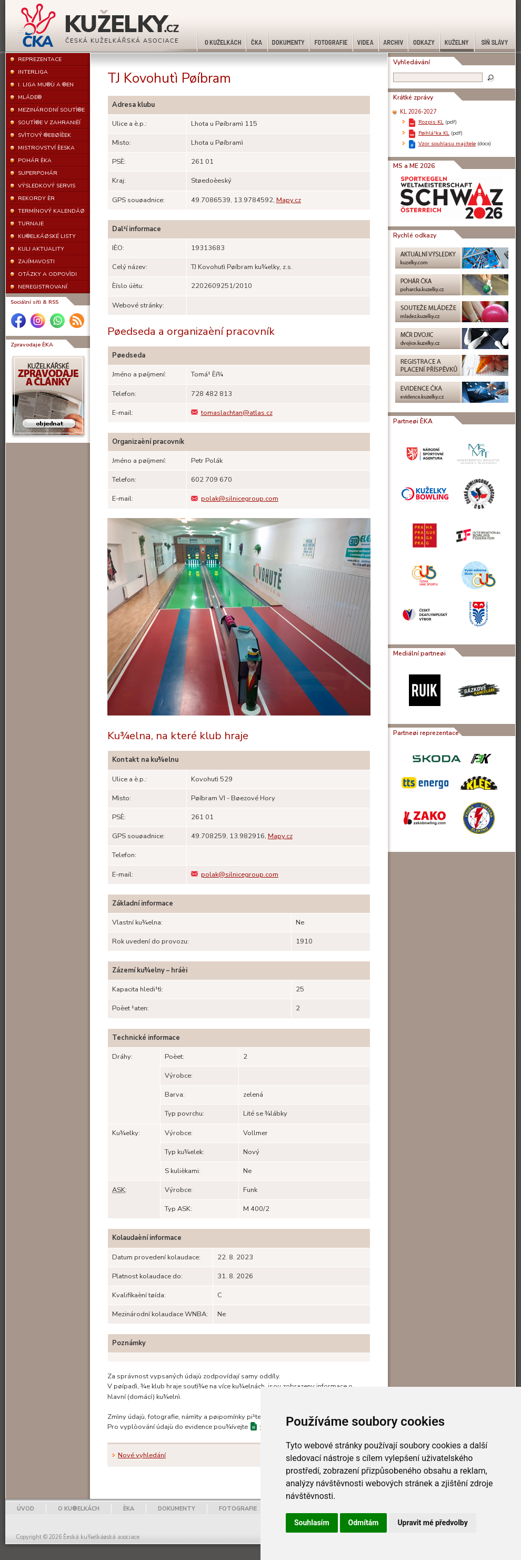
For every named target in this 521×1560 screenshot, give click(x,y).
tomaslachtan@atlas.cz (232, 413)
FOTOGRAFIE (238, 1509)
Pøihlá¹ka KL (433, 133)
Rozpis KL (431, 121)
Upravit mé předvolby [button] (432, 1522)
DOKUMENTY (176, 1509)
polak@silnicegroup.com (234, 498)
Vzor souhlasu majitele (447, 143)
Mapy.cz (288, 200)
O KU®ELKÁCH (78, 1509)
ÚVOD (25, 1509)
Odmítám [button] (363, 1522)
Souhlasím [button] (311, 1522)
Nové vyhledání (142, 1455)
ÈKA (128, 1509)
